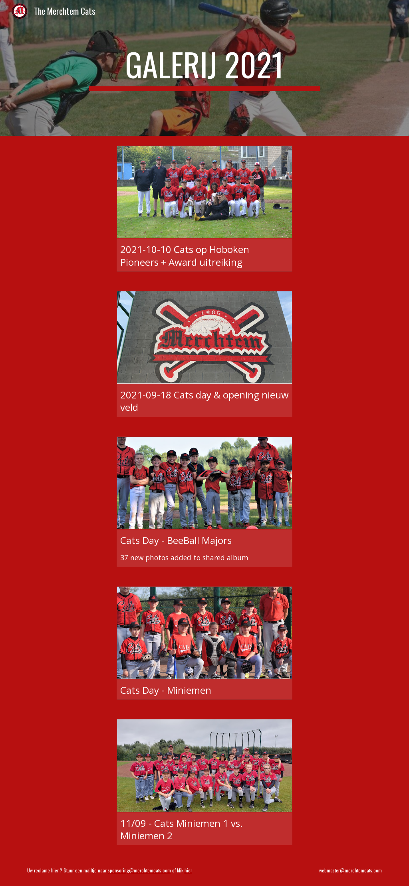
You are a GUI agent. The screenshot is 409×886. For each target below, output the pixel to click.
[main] (204, 68)
